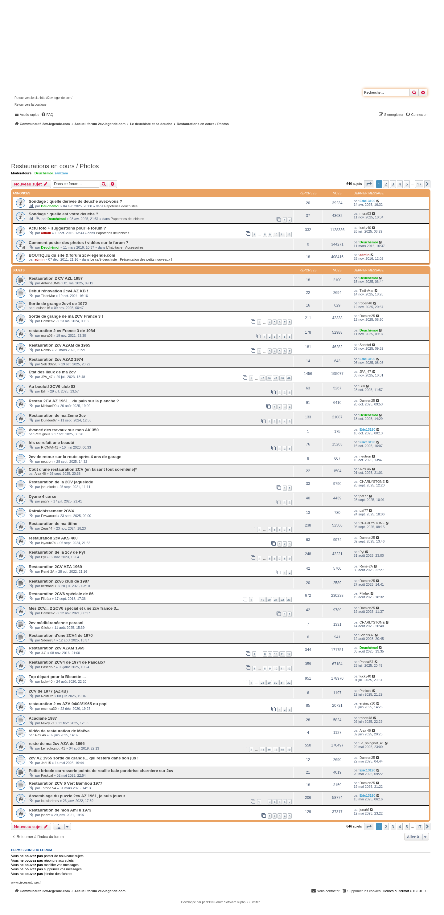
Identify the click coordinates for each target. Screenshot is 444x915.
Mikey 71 (48, 723)
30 (275, 683)
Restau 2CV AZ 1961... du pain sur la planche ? (74, 401)
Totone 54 (48, 788)
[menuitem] (47, 114)
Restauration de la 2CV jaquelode (61, 482)
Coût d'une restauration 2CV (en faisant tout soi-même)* (83, 469)
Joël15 (46, 763)
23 (288, 600)
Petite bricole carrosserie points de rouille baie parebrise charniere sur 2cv (101, 770)
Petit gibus (42, 434)
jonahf (45, 815)
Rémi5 (46, 350)
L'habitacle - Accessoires (125, 247)
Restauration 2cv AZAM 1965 (56, 648)
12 (288, 234)
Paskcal (366, 691)
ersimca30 (49, 708)
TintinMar (48, 296)
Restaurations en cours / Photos (55, 166)
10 (275, 234)
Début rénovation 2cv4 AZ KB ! (58, 291)
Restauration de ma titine (53, 523)
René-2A (47, 571)
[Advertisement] (165, 143)
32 (288, 683)
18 (282, 749)
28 (262, 683)
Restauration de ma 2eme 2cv (57, 415)
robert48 (366, 303)
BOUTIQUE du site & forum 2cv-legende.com (72, 255)
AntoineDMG (50, 283)
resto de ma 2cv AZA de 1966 (57, 743)
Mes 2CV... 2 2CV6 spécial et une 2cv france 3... (74, 608)
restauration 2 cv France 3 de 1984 (62, 330)
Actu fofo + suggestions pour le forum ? (67, 228)
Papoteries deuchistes (121, 206)
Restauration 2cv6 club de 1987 (59, 581)
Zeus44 (46, 528)
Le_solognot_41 (53, 748)
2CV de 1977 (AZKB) (48, 691)
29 (269, 683)
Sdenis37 (48, 640)
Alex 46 (40, 473)
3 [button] (393, 184)
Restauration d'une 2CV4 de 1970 (61, 635)
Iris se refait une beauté (51, 442)
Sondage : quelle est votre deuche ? (63, 214)
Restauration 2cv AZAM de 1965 (59, 345)
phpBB (206, 902)
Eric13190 (367, 201)
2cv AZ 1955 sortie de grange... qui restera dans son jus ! (83, 758)
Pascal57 (48, 667)
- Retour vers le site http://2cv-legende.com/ (42, 98)
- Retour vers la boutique (30, 104)
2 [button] (386, 184)
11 (282, 234)
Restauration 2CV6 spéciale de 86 (61, 594)
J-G (44, 653)
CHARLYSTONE (372, 481)
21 (275, 600)
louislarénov (50, 801)
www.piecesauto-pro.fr (26, 882)
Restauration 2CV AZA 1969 (55, 566)
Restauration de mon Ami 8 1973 (60, 810)
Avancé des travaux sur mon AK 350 (64, 430)
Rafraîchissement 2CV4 (51, 511)
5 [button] (407, 184)
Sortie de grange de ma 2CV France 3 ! (66, 316)
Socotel (365, 345)
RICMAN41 (49, 447)
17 (275, 749)
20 (269, 600)
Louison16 (42, 308)
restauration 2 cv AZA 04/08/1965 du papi (68, 704)
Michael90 (48, 406)
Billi (43, 391)
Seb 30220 (49, 364)
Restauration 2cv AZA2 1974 (56, 359)
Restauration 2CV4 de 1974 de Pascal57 (67, 662)
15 (262, 749)
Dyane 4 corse (42, 496)
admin (46, 233)
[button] (368, 184)
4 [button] (400, 184)
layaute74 (48, 543)
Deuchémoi (44, 173)
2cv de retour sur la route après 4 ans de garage (75, 456)
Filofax (46, 598)
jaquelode (48, 487)
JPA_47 (47, 377)
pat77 (45, 501)
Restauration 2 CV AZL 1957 (56, 278)
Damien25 (48, 321)
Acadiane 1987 (43, 718)
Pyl (43, 557)
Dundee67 (49, 420)
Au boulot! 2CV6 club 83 (52, 386)
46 (269, 378)
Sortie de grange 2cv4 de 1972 (58, 303)
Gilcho (46, 627)
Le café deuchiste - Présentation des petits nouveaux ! (131, 259)
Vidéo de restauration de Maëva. (60, 731)
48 (282, 378)
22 (282, 600)
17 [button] (419, 184)
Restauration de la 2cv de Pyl (57, 552)
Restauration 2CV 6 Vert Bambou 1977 (65, 783)
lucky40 (365, 228)
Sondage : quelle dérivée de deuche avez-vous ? (75, 201)
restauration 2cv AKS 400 (53, 538)
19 (262, 600)
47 (275, 378)
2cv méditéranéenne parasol (56, 622)
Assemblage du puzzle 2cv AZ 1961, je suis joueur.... (79, 796)
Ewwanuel (48, 516)
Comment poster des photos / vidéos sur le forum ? (78, 242)
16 (269, 749)
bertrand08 (49, 586)
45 (262, 378)
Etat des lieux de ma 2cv (52, 372)
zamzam (61, 173)
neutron (46, 461)
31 (282, 683)
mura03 (365, 213)
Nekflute (47, 696)
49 (288, 378)
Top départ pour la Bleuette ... (57, 676)
